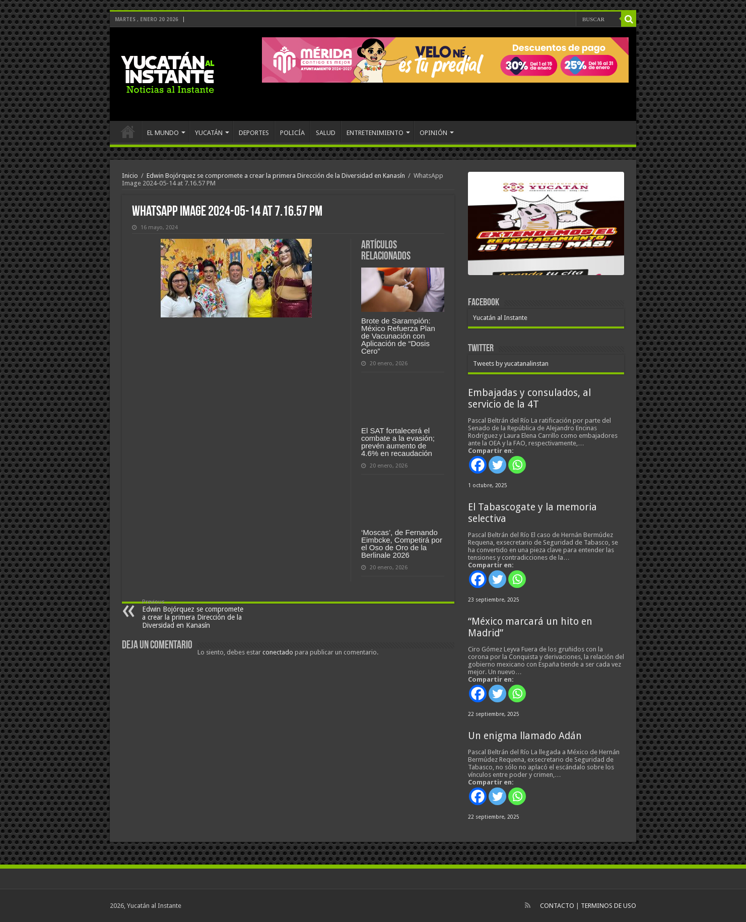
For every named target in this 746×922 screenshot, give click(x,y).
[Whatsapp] (517, 465)
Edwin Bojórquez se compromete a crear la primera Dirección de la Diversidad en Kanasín (276, 175)
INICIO (128, 131)
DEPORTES (254, 133)
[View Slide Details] (546, 237)
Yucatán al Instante (500, 317)
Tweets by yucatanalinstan (511, 363)
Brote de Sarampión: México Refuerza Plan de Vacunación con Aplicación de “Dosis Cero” (398, 335)
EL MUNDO (163, 133)
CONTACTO (557, 905)
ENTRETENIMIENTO (375, 133)
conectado (277, 652)
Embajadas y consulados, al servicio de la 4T (529, 398)
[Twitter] (497, 465)
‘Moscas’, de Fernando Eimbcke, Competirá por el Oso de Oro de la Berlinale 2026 (401, 543)
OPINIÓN (433, 133)
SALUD (325, 133)
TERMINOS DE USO (608, 905)
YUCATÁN (209, 133)
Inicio (130, 175)
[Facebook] (478, 465)
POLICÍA (292, 133)
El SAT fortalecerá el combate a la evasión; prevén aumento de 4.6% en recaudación (398, 441)
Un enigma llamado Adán (525, 736)
